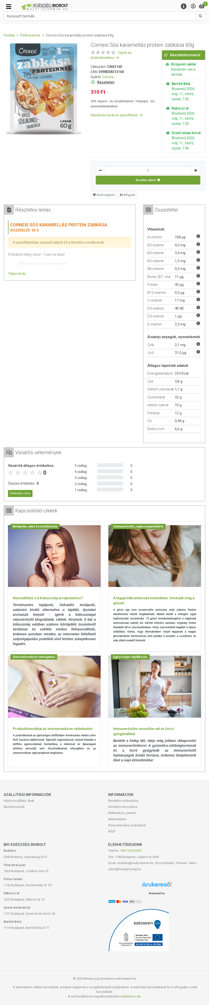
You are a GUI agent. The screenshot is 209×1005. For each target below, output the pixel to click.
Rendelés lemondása (122, 807)
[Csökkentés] (100, 170)
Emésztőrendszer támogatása (34, 657)
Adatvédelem (117, 819)
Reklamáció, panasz (122, 813)
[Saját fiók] (193, 6)
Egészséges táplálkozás (130, 657)
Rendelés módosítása (123, 800)
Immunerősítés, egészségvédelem (138, 526)
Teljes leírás (17, 274)
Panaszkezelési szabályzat (127, 825)
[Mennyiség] (148, 170)
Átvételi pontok (14, 807)
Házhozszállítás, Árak (19, 800)
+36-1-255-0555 (130, 850)
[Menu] (184, 6)
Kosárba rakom (148, 180)
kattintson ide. (131, 996)
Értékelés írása (20, 493)
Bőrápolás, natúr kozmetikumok (35, 526)
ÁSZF (112, 831)
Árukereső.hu (157, 893)
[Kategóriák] (9, 6)
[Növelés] (195, 170)
